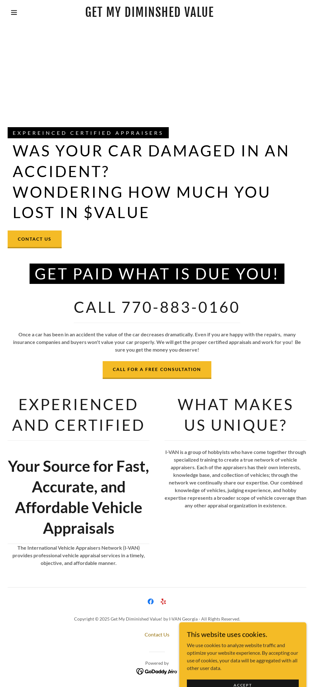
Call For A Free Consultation (157, 369)
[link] (149, 15)
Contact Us (34, 239)
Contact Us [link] (157, 634)
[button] (15, 12)
